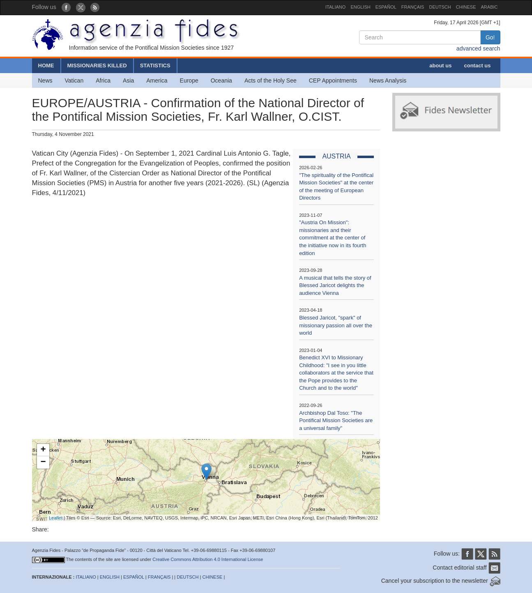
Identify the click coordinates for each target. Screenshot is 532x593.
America (156, 80)
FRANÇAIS (412, 7)
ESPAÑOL (385, 7)
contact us (477, 65)
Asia (128, 80)
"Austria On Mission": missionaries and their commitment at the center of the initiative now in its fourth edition (332, 237)
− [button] (43, 462)
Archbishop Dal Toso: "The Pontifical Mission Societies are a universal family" (336, 420)
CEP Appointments (333, 80)
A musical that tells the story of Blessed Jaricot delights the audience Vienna (335, 285)
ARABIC (489, 7)
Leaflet (55, 517)
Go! (490, 37)
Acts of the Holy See (270, 80)
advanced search (478, 48)
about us (440, 65)
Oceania (221, 80)
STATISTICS (155, 65)
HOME (46, 65)
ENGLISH (360, 7)
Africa (103, 80)
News (45, 80)
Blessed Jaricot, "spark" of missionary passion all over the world (335, 325)
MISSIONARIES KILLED (97, 65)
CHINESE (466, 7)
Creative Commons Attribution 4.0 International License (207, 559)
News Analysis (387, 80)
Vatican (74, 80)
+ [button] (43, 450)
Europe (189, 80)
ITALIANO (335, 7)
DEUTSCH (440, 7)
